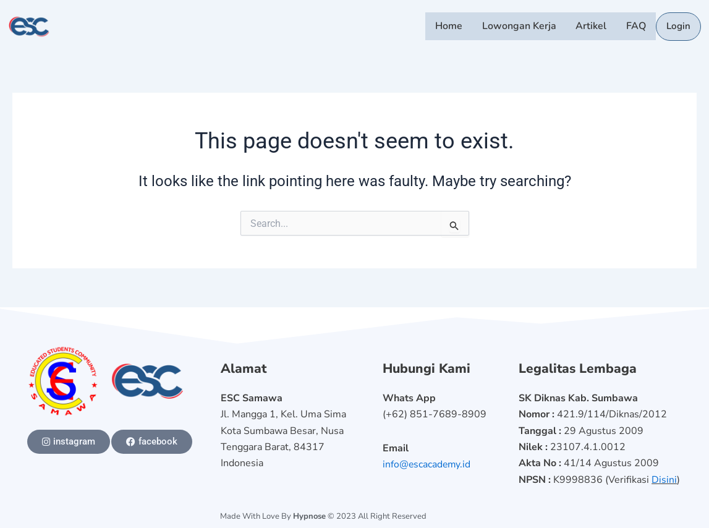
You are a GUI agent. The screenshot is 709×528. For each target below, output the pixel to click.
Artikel (593, 26)
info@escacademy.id (427, 464)
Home (453, 26)
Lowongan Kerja (522, 26)
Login (678, 27)
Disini (664, 480)
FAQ (637, 26)
